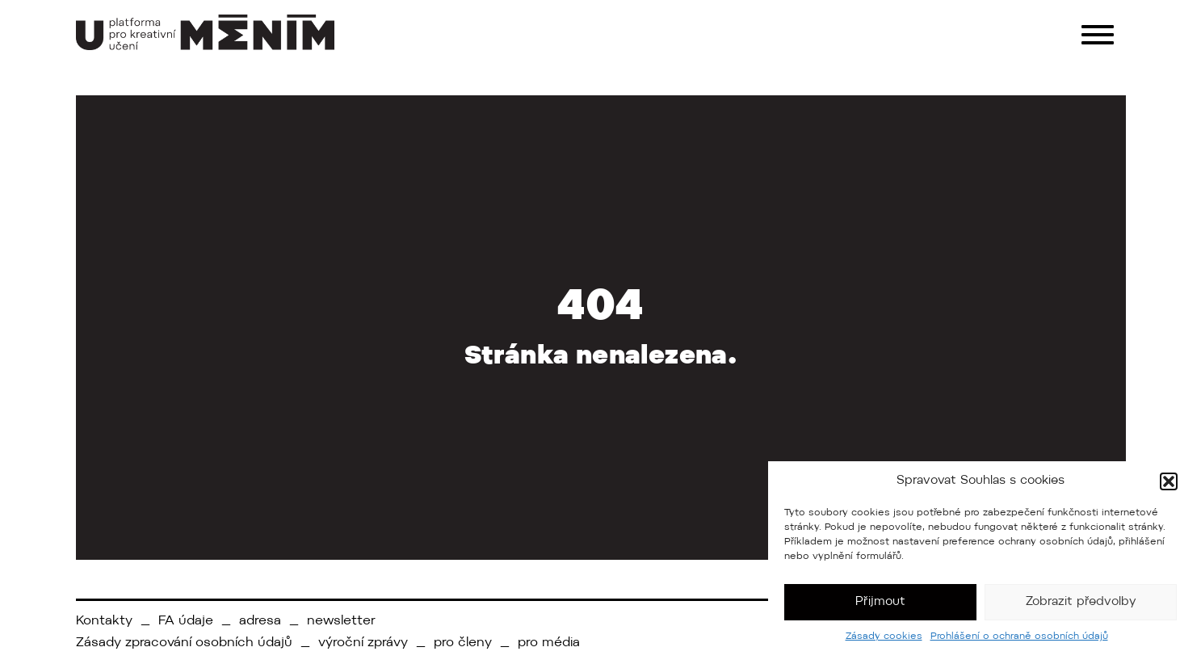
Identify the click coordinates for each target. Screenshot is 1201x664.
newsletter (341, 621)
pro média (549, 643)
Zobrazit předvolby (1081, 602)
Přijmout (880, 602)
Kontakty (104, 621)
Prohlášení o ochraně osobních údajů (1019, 636)
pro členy (463, 643)
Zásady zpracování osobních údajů (184, 643)
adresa (260, 621)
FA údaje (185, 621)
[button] (1169, 481)
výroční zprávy (363, 643)
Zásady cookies (884, 636)
